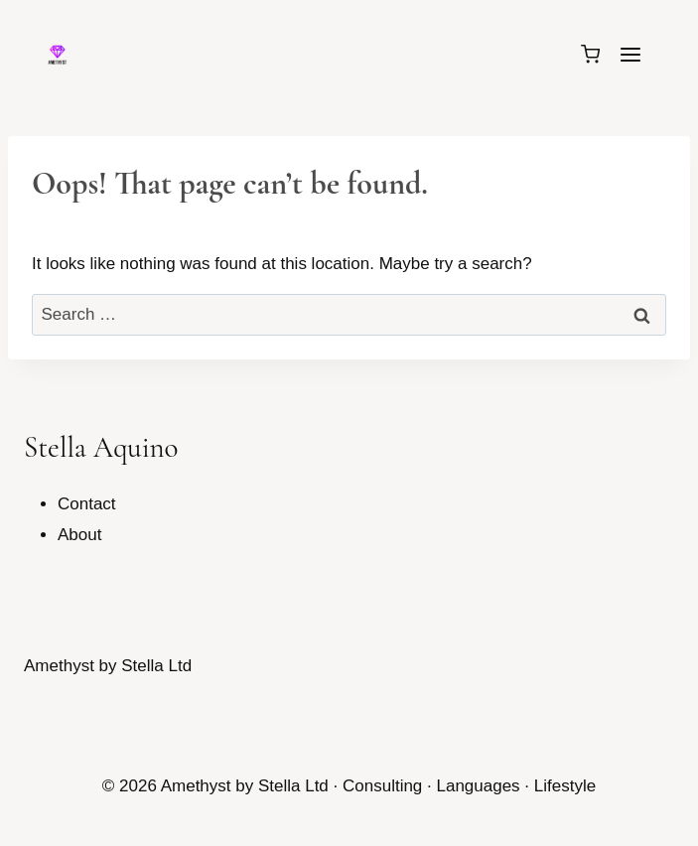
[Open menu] (630, 54)
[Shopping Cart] (590, 54)
